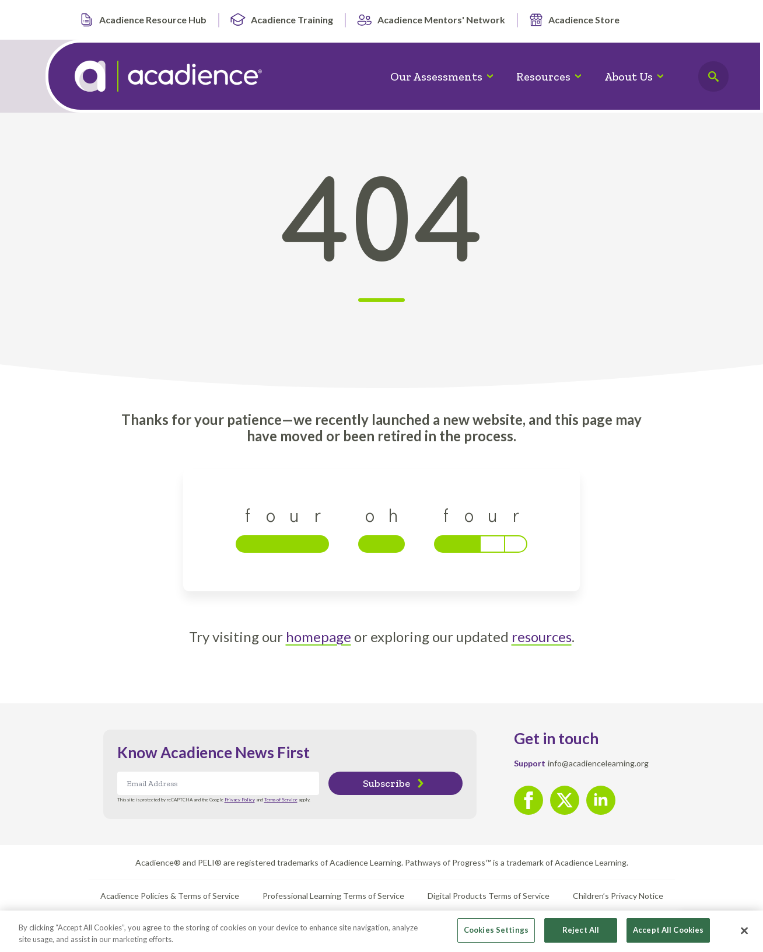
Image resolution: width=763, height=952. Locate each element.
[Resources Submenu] (581, 76)
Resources (543, 76)
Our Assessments (436, 76)
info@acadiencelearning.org (598, 763)
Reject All (580, 934)
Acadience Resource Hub (142, 20)
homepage (318, 636)
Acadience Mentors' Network (430, 20)
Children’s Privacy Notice (618, 896)
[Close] (744, 934)
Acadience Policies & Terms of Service (169, 896)
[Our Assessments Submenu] (493, 76)
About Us (628, 76)
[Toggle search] (713, 76)
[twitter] (564, 800)
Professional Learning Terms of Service (333, 896)
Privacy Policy (240, 800)
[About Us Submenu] (664, 76)
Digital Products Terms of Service (489, 896)
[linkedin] (600, 800)
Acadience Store (574, 20)
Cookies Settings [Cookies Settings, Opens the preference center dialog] (496, 934)
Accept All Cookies (668, 934)
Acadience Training (281, 20)
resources (542, 636)
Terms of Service (281, 800)
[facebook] (528, 800)
